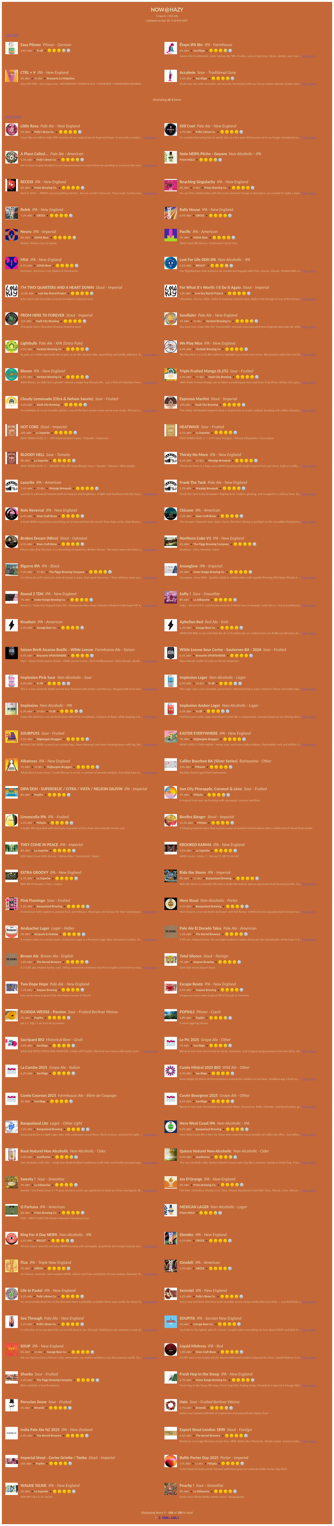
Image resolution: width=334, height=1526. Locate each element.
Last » (175, 1517)
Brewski (39, 1408)
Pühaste (200, 767)
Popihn (38, 794)
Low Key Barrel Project (52, 293)
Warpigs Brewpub (219, 460)
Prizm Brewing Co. (45, 187)
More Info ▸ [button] (309, 56)
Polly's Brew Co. (44, 132)
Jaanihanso (44, 1157)
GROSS (41, 215)
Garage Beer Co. (47, 627)
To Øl (40, 50)
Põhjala (198, 794)
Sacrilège (199, 50)
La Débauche (201, 599)
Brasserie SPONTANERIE (51, 655)
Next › (166, 1517)
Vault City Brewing (47, 321)
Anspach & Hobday (46, 934)
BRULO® (201, 265)
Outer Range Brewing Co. (209, 572)
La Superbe (43, 432)
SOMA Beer (41, 237)
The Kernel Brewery (208, 934)
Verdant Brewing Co (218, 321)
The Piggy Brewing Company (211, 544)
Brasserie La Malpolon (60, 78)
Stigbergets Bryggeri (49, 739)
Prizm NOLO (187, 159)
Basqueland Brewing (218, 878)
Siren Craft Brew (47, 516)
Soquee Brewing (203, 962)
